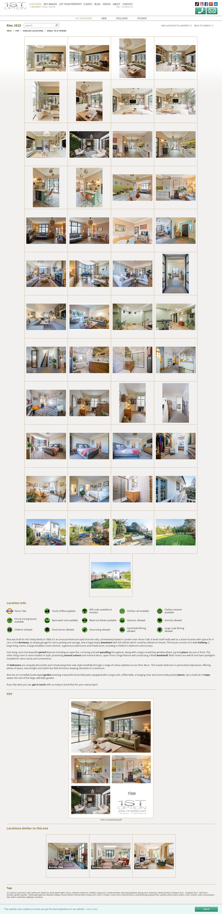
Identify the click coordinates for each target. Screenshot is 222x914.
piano (184, 652)
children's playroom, (98, 892)
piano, (176, 895)
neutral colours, (128, 895)
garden (47, 674)
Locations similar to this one (27, 828)
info (9, 30)
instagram (201, 4)
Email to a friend (56, 30)
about (116, 4)
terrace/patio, (209, 895)
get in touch (39, 684)
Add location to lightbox (176, 25)
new (104, 18)
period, (170, 895)
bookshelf (162, 655)
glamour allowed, (46, 895)
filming (44, 7)
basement (106, 642)
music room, (116, 895)
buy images (50, 4)
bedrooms (15, 665)
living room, (92, 895)
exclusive (122, 18)
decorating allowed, (129, 892)
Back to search (203, 25)
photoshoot (36, 7)
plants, (182, 895)
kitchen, (70, 895)
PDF (9, 694)
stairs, (200, 895)
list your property (70, 4)
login (118, 7)
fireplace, (176, 892)
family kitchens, (165, 892)
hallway (202, 642)
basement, (22, 892)
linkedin (216, 4)
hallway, (57, 895)
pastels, (163, 895)
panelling (105, 652)
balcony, (13, 892)
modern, (107, 895)
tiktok (197, 4)
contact (128, 4)
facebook (206, 4)
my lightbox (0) (127, 7)
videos (107, 4)
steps (207, 674)
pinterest (211, 4)
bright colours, (65, 892)
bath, (29, 892)
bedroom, (45, 892)
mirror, (100, 895)
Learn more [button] (92, 909)
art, (8, 892)
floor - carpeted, (187, 892)
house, (64, 895)
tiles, (9, 897)
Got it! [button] (206, 909)
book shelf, (54, 892)
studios (142, 18)
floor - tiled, (199, 892)
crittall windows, (114, 892)
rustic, (188, 895)
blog (97, 4)
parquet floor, (154, 895)
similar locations (33, 30)
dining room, (143, 892)
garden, (17, 895)
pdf (17, 30)
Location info (16, 603)
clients (88, 4)
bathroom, (36, 892)
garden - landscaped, (30, 895)
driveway (23, 642)
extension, (153, 892)
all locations (83, 18)
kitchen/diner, (80, 895)
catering (52, 7)
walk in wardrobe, (18, 897)
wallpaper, (30, 897)
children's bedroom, (80, 892)
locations (35, 4)
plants (181, 674)
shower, (194, 895)
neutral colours (72, 655)
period (42, 652)
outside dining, (141, 895)
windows (39, 897)
